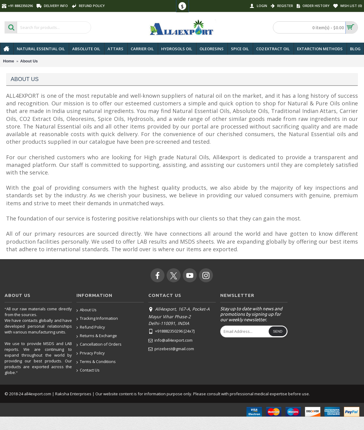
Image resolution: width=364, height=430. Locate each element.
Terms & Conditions (96, 362)
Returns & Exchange (96, 336)
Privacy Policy (90, 353)
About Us (86, 310)
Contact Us (88, 370)
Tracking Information (97, 318)
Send (277, 331)
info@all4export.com (170, 340)
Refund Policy (90, 327)
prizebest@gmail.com (171, 349)
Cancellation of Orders (99, 344)
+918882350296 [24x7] (171, 331)
